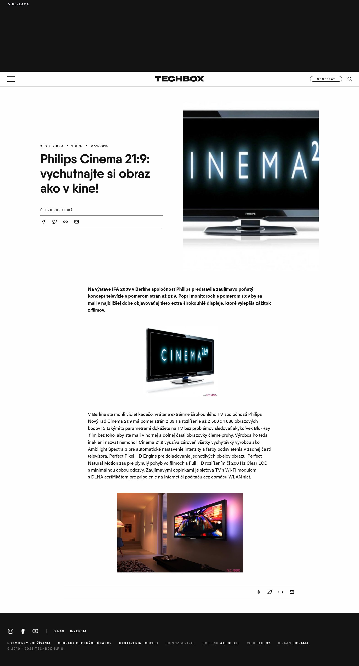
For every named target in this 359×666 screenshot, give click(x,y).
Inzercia (78, 631)
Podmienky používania (29, 643)
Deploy (263, 643)
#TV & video (51, 146)
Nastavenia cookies (138, 643)
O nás (59, 631)
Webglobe (230, 643)
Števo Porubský (56, 210)
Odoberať (326, 79)
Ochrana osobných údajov (85, 643)
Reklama (20, 4)
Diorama (300, 643)
